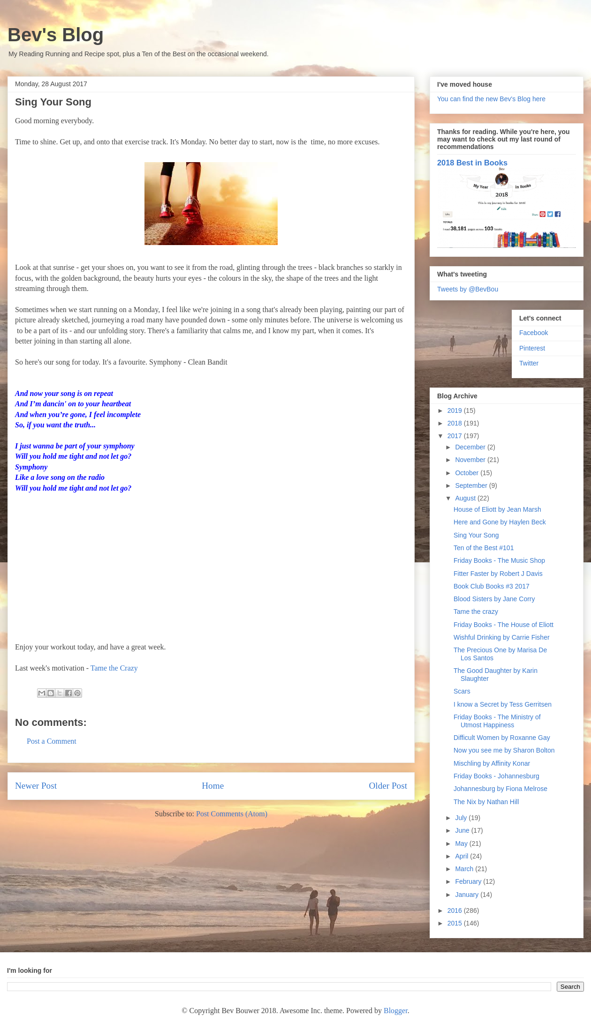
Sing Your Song (476, 535)
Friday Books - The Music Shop (499, 560)
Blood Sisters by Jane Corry (494, 599)
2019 (455, 410)
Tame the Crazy (114, 668)
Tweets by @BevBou (467, 289)
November (471, 459)
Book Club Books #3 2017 (492, 586)
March (465, 869)
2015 (455, 923)
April (462, 856)
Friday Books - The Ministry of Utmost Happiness (497, 721)
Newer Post (36, 786)
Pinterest (532, 348)
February (469, 881)
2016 (455, 910)
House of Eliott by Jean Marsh (497, 509)
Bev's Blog (56, 34)
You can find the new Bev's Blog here (491, 99)
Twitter (528, 363)
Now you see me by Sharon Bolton (504, 750)
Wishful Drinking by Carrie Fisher (502, 637)
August (466, 498)
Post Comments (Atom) (231, 814)
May (462, 843)
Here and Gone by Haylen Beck (500, 522)
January (467, 894)
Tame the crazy (476, 611)
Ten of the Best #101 (484, 548)
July (462, 817)
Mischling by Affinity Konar (492, 763)
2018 (455, 423)
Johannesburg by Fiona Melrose (500, 788)
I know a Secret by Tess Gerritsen (503, 704)
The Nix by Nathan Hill (486, 802)
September (472, 485)
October (467, 473)
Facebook (533, 332)
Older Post (388, 786)
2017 (455, 436)
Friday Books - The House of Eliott (503, 624)
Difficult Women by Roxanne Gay (502, 737)
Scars (462, 691)
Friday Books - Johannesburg (496, 776)
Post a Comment (51, 741)
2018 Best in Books (472, 162)
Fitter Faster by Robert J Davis (498, 573)
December (471, 447)
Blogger (396, 1011)
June (463, 830)
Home (213, 786)
